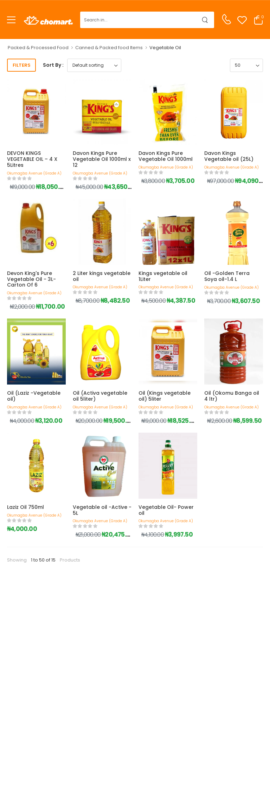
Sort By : (53, 64)
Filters (22, 65)
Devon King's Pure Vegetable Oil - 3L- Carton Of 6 (31, 279)
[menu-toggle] (11, 20)
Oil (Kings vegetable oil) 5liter (165, 395)
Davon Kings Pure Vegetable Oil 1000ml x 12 (102, 159)
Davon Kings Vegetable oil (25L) (228, 156)
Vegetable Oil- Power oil (166, 510)
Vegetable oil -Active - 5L (102, 510)
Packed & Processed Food (38, 47)
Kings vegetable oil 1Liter (163, 276)
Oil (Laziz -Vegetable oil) (33, 395)
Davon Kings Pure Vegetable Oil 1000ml (166, 156)
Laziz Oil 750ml (25, 507)
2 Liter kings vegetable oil (101, 276)
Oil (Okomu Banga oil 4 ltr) (231, 395)
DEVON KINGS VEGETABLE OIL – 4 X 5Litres (32, 159)
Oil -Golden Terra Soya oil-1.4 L (227, 276)
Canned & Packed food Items (109, 47)
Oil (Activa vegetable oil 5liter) (100, 395)
